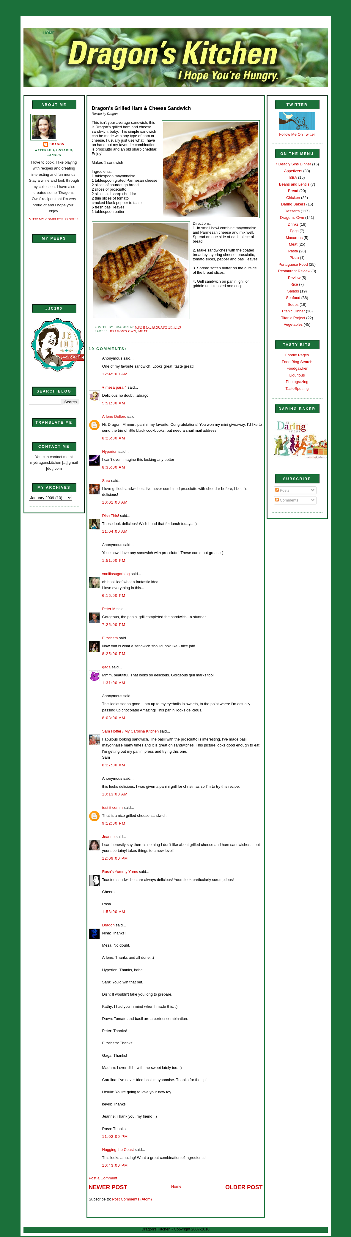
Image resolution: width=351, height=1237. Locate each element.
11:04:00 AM (115, 531)
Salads (293, 291)
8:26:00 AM (113, 438)
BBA (293, 177)
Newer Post (108, 1187)
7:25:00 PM (114, 624)
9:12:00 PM (114, 823)
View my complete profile (54, 219)
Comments (286, 500)
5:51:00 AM (113, 403)
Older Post (243, 1187)
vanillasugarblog (116, 574)
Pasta (293, 251)
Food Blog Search (297, 362)
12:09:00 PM (115, 858)
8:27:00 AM (113, 765)
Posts (282, 490)
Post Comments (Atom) (132, 1199)
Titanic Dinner (293, 311)
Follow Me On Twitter (297, 134)
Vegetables (293, 324)
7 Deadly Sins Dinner (293, 164)
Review (294, 278)
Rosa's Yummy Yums (120, 871)
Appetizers (293, 171)
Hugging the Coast (118, 1149)
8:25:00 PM (114, 653)
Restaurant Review (294, 271)
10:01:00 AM (115, 502)
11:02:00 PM (115, 1136)
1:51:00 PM (114, 560)
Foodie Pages (297, 355)
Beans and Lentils (294, 184)
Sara (106, 480)
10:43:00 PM (115, 1165)
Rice (294, 284)
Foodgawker (297, 368)
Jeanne (108, 836)
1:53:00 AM (113, 911)
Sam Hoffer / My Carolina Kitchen (130, 731)
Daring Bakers (293, 204)
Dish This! (110, 515)
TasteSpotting (297, 388)
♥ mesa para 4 (114, 387)
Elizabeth (110, 638)
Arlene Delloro (114, 416)
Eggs (294, 231)
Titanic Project (293, 318)
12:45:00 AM (115, 374)
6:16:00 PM (114, 595)
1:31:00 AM (113, 683)
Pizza (294, 257)
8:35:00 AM (113, 467)
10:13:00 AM (115, 794)
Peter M (109, 609)
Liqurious (297, 375)
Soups (293, 304)
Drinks (293, 224)
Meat (142, 331)
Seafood (293, 297)
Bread (293, 191)
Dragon (56, 144)
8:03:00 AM (113, 718)
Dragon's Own (123, 331)
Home (49, 33)
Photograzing (297, 381)
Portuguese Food (293, 264)
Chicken (293, 197)
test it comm (112, 807)
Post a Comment (103, 1178)
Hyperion (109, 451)
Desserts (292, 211)
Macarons (294, 237)
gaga (106, 667)
